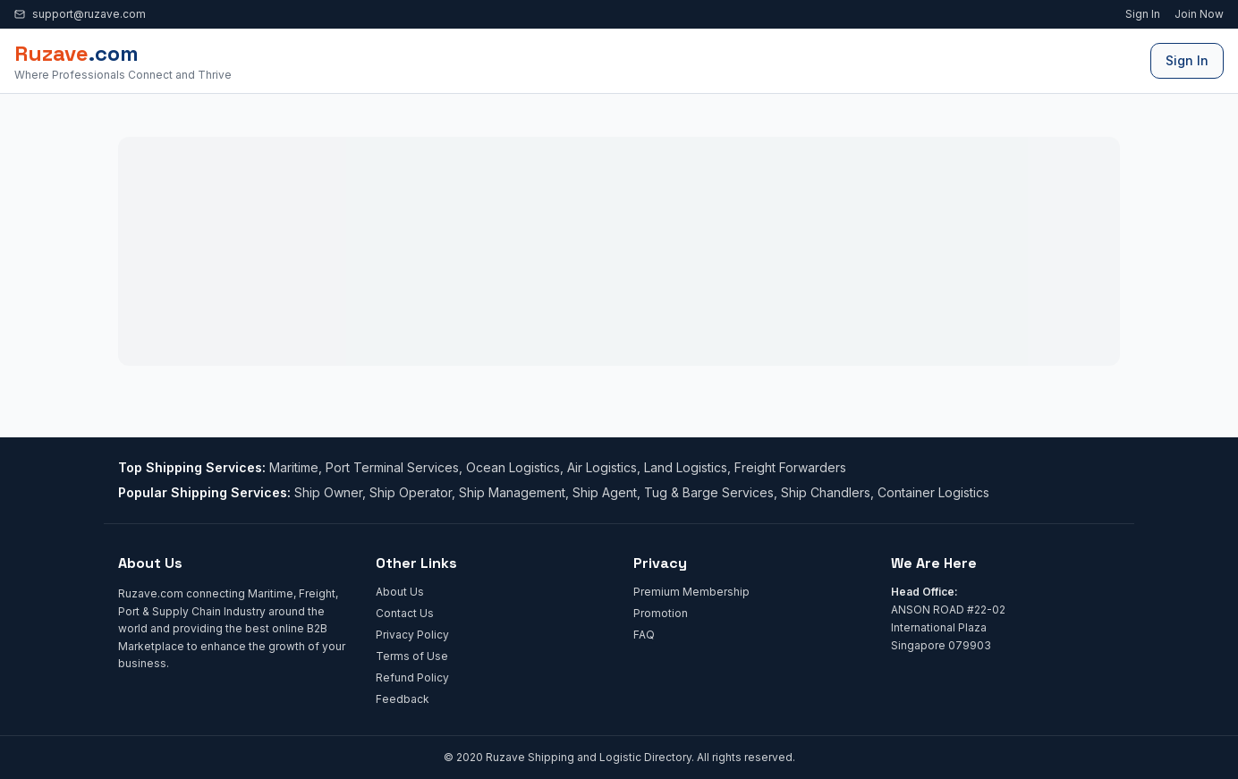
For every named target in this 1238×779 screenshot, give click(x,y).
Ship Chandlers (825, 492)
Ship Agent (604, 492)
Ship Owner (328, 492)
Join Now (1199, 14)
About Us (400, 591)
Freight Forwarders (790, 467)
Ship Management (512, 492)
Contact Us (405, 613)
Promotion (660, 613)
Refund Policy (412, 677)
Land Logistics (685, 467)
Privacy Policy (412, 634)
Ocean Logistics (513, 467)
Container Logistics (933, 492)
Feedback (402, 699)
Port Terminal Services (392, 467)
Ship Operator (410, 492)
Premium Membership (691, 591)
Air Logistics (602, 467)
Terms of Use (412, 656)
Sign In (1142, 14)
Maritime (293, 467)
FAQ (644, 634)
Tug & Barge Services (709, 492)
